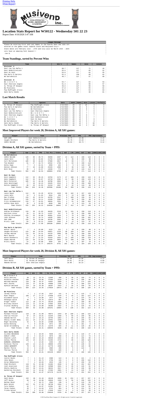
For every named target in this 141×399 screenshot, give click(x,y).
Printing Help (9, 1)
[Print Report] (9, 4)
